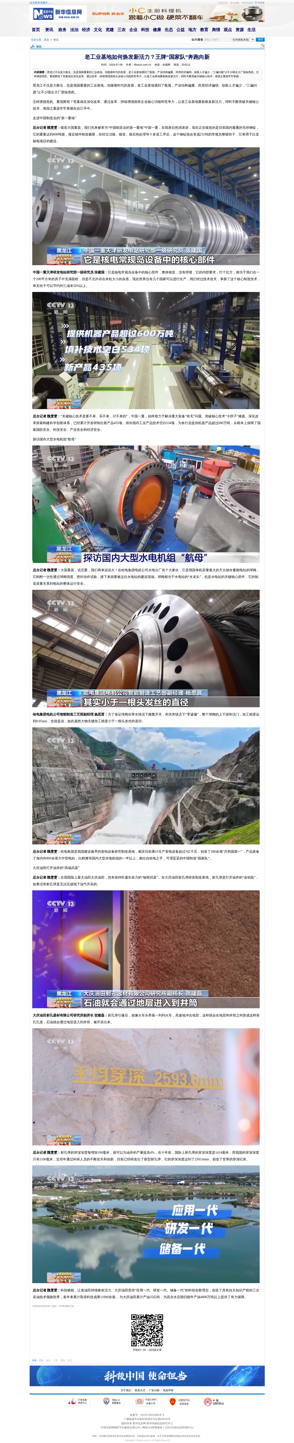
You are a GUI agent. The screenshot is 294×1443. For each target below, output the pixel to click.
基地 (62, 1360)
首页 (46, 39)
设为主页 (222, 2)
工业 (55, 1360)
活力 (70, 1360)
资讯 (55, 39)
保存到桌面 (247, 2)
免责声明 (168, 1390)
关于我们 (126, 1390)
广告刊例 (154, 1390)
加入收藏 (234, 2)
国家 (41, 1360)
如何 (48, 1360)
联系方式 (140, 1390)
